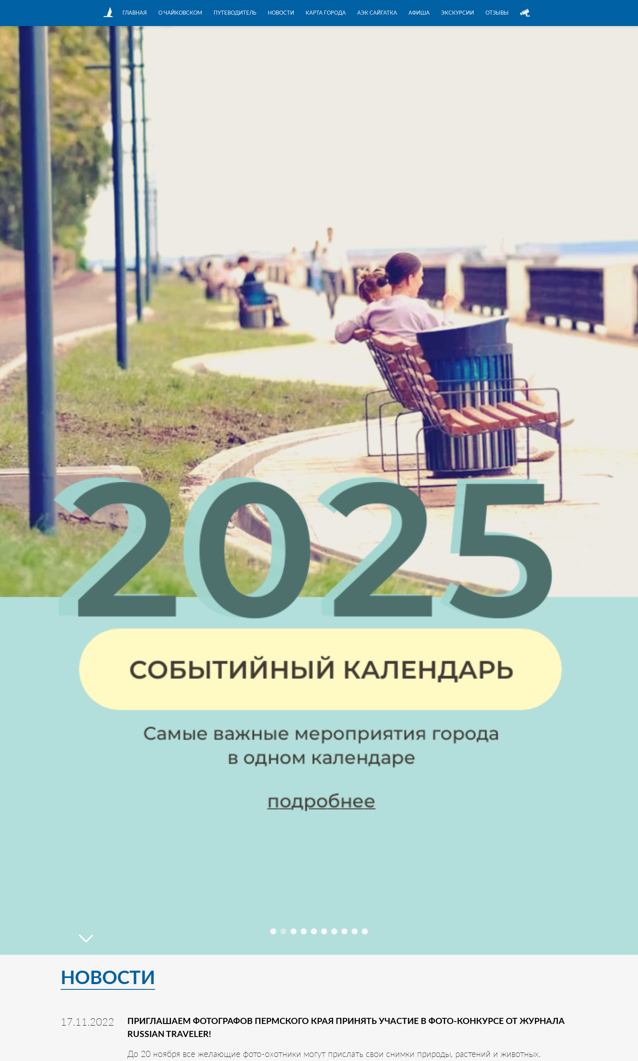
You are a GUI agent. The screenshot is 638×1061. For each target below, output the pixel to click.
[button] (273, 931)
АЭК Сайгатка (377, 12)
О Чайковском (180, 12)
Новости (281, 12)
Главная (134, 12)
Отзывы (497, 12)
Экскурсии (457, 12)
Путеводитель (235, 12)
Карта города (326, 12)
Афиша (419, 12)
